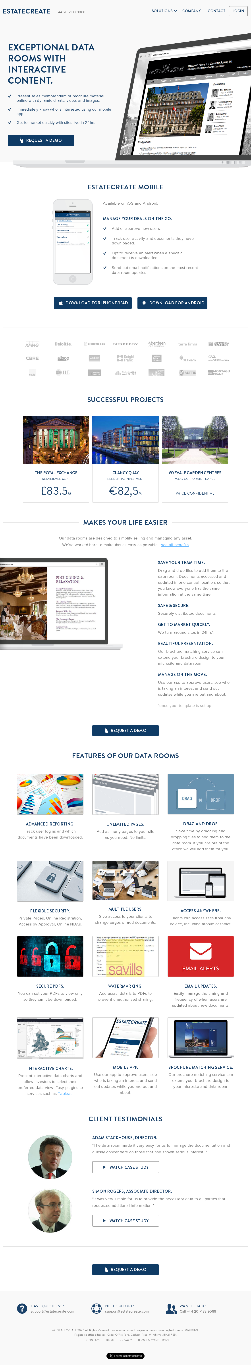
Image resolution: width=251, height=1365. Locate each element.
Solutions (164, 10)
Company (191, 10)
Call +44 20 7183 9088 (198, 1311)
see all (175, 545)
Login (238, 10)
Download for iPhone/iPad (93, 303)
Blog (110, 1340)
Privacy (126, 1340)
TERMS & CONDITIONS (153, 1340)
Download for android (174, 303)
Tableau (65, 1093)
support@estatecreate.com (52, 1311)
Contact (216, 10)
